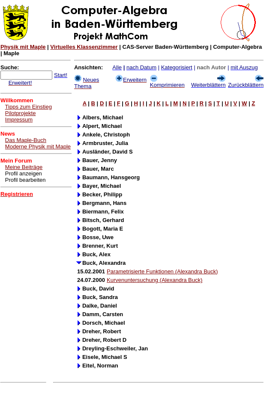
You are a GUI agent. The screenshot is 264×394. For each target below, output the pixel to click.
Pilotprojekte (20, 113)
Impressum (19, 119)
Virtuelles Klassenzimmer (83, 47)
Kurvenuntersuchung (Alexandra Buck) (154, 280)
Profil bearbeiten (25, 180)
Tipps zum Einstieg (28, 107)
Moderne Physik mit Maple (38, 146)
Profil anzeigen (23, 173)
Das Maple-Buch (25, 140)
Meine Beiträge (23, 167)
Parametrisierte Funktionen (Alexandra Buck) (162, 271)
